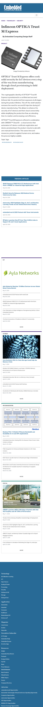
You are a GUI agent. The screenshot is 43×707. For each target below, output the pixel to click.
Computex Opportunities (8, 695)
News (2, 664)
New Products (5, 672)
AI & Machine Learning (7, 576)
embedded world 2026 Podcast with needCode (15, 294)
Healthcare (4, 612)
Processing (4, 587)
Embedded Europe (6, 641)
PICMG (3, 651)
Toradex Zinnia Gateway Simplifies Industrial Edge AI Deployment (20, 518)
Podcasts (3, 656)
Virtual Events (5, 675)
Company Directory (6, 683)
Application (5, 602)
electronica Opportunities (8, 698)
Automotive (4, 604)
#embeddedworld (6, 142)
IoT (2, 579)
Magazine (4, 622)
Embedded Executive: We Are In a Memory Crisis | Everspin (18, 377)
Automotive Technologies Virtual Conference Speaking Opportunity (19, 692)
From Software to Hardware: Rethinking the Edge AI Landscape (20, 542)
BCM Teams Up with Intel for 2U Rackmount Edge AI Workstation (20, 457)
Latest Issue (4, 625)
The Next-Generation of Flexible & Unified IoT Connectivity (18, 319)
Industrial (3, 607)
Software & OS (5, 592)
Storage (3, 595)
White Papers (4, 677)
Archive (3, 627)
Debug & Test (4, 597)
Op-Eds (3, 661)
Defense (4, 618)
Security (20, 20)
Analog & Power (5, 584)
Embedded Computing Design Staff (18, 36)
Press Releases (5, 667)
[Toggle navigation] (36, 15)
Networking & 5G (5, 615)
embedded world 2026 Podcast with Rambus (15, 384)
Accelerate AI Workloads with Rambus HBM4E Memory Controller (20, 391)
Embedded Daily (5, 638)
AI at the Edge (5, 644)
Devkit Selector (5, 669)
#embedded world (18, 142)
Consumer (4, 610)
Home (3, 20)
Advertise (4, 687)
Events (3, 680)
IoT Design (4, 636)
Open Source (4, 581)
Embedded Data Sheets (7, 653)
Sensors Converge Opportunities (10, 705)
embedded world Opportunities (9, 690)
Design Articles (5, 659)
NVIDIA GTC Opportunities (8, 703)
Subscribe (4, 630)
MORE (21, 327)
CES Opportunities (6, 700)
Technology (11, 20)
